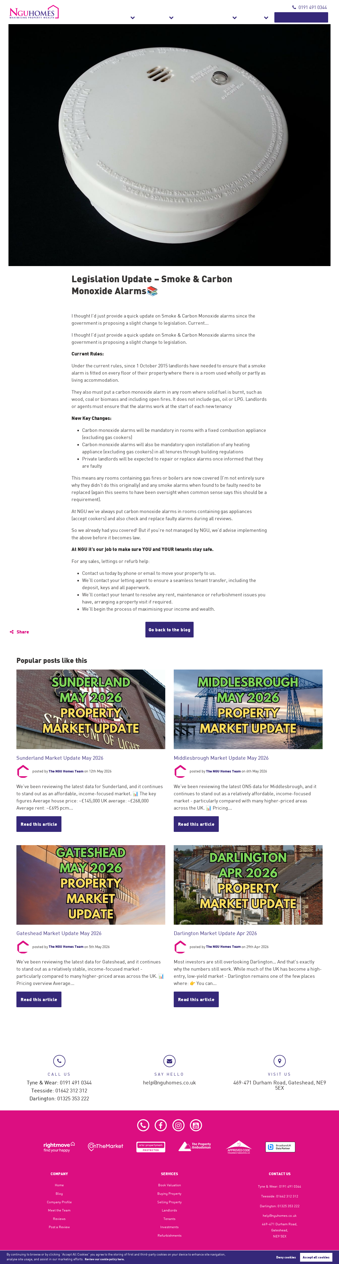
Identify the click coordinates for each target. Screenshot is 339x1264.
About (271, 17)
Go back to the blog (170, 629)
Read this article (40, 824)
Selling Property (169, 1202)
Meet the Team (59, 1210)
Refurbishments (233, 17)
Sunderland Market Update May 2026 (61, 757)
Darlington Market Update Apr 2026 (217, 933)
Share (20, 632)
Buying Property (169, 1193)
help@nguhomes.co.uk (169, 1081)
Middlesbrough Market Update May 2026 (222, 757)
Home (59, 1185)
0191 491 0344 (309, 7)
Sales (166, 17)
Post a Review (59, 1227)
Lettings (194, 17)
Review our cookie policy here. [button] (108, 1259)
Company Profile (59, 1202)
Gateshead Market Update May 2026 (60, 933)
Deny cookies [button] (286, 1257)
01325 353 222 (73, 1097)
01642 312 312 (71, 1089)
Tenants (169, 1219)
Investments (169, 1227)
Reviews (59, 1219)
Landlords (169, 1210)
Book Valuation (308, 17)
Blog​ (59, 1193)
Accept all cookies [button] (316, 1257)
